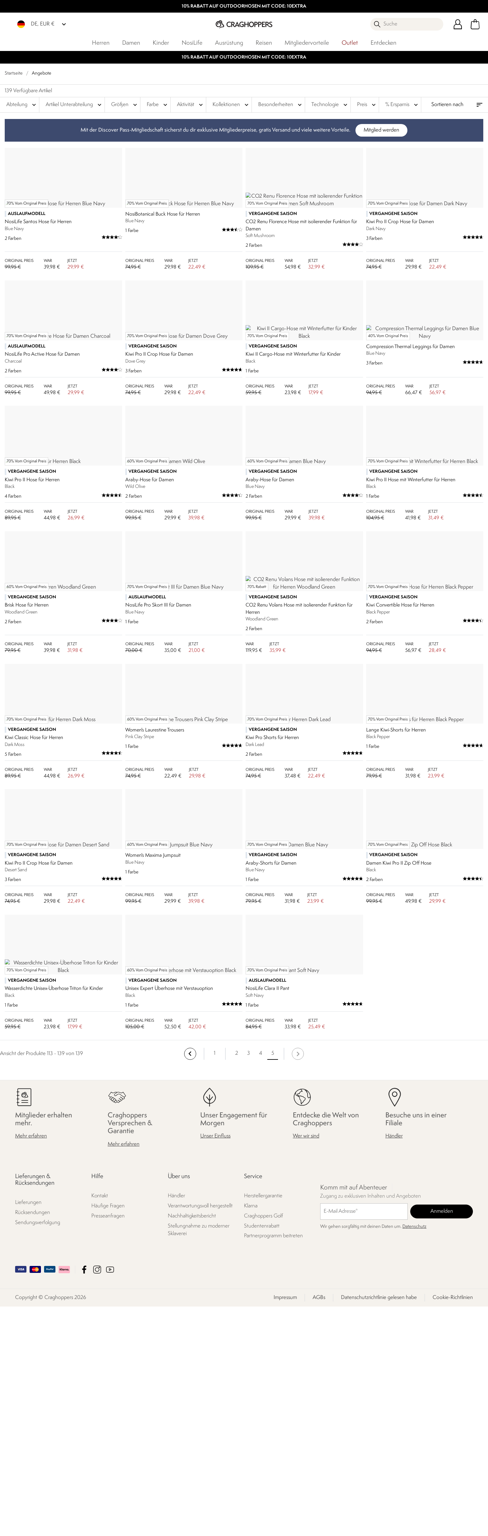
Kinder (161, 43)
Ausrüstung (229, 43)
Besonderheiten (280, 104)
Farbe (158, 104)
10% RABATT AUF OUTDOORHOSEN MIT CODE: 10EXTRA (244, 6)
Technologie (330, 104)
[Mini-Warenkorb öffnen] (475, 24)
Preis (367, 104)
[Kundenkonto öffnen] (458, 24)
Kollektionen (231, 104)
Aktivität (190, 104)
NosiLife (192, 43)
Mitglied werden (381, 130)
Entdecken (383, 43)
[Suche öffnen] (407, 24)
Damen (131, 43)
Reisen (264, 43)
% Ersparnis (402, 104)
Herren (101, 43)
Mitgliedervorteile (307, 43)
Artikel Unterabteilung (74, 104)
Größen (125, 104)
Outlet (350, 43)
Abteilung (21, 104)
